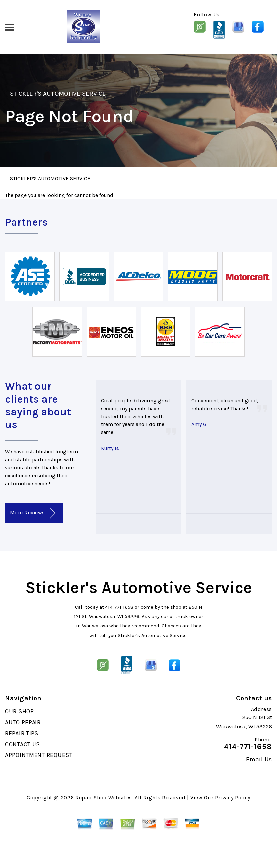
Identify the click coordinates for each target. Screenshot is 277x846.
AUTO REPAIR (23, 722)
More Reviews (32, 513)
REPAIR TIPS (21, 733)
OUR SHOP (19, 711)
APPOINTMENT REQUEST (39, 755)
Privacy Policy (232, 797)
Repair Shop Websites (103, 797)
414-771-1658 (119, 607)
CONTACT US (22, 744)
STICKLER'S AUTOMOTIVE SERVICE (58, 93)
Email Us (259, 759)
